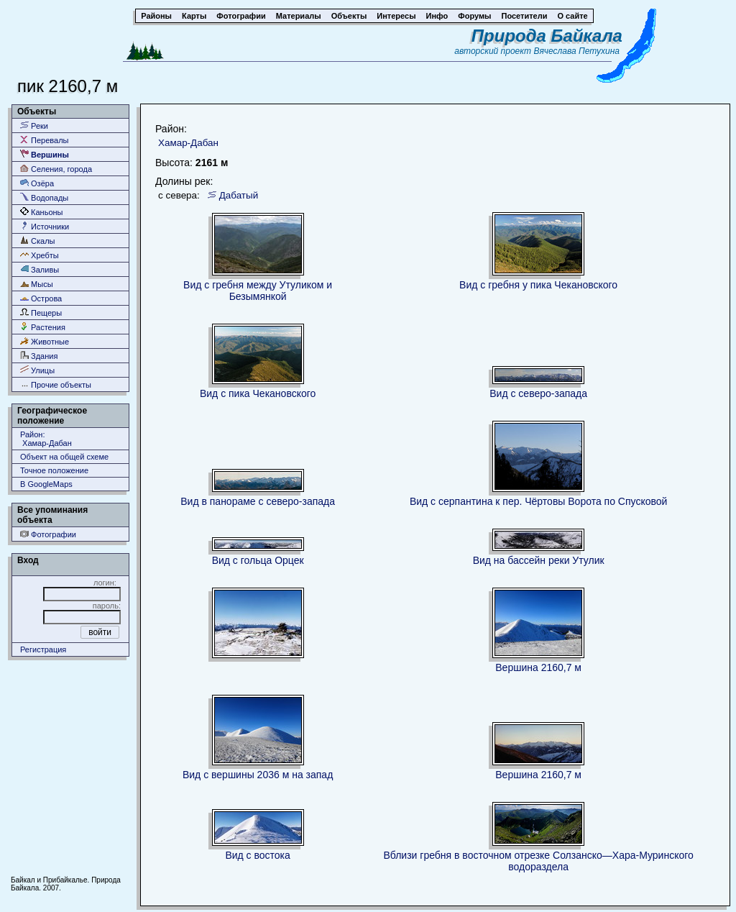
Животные (44, 341)
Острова (41, 298)
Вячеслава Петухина (576, 51)
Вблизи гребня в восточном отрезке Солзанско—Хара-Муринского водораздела (538, 860)
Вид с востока (257, 855)
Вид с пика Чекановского (258, 393)
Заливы (39, 269)
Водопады (44, 197)
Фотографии (48, 534)
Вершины (44, 154)
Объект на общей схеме (64, 456)
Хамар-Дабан (188, 142)
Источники (44, 226)
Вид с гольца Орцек (258, 560)
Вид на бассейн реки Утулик (538, 560)
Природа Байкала (547, 35)
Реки (34, 125)
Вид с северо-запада (538, 393)
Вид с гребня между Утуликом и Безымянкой (257, 290)
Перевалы (44, 140)
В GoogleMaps (46, 484)
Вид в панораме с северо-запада (257, 501)
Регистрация (43, 649)
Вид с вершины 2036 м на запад (258, 774)
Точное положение (54, 470)
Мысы (36, 283)
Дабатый (238, 195)
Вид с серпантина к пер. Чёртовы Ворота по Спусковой (538, 501)
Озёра (37, 183)
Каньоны (41, 211)
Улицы (37, 370)
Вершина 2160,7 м (538, 667)
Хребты (39, 255)
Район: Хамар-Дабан (46, 438)
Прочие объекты (55, 384)
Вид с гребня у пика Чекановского (538, 285)
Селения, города (56, 168)
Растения (42, 327)
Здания (39, 355)
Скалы (37, 240)
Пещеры (41, 312)
